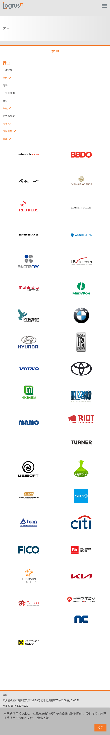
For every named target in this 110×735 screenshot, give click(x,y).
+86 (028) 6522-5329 (15, 705)
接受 (100, 727)
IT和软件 (7, 70)
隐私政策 (43, 718)
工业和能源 (9, 93)
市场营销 (8, 131)
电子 (5, 85)
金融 (5, 108)
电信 (5, 77)
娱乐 (5, 138)
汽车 (5, 123)
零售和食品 (9, 115)
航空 (5, 100)
